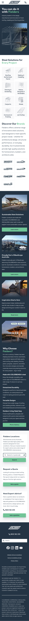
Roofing (14, 323)
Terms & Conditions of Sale (15, 558)
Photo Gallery (14, 425)
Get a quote (14, 484)
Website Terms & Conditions (14, 555)
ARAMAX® (21, 323)
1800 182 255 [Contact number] (14, 534)
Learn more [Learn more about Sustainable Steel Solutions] (14, 229)
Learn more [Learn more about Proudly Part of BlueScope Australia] (14, 274)
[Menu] (3, 2)
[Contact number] (26, 2)
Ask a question (14, 515)
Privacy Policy (14, 560)
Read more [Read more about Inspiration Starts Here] (14, 315)
